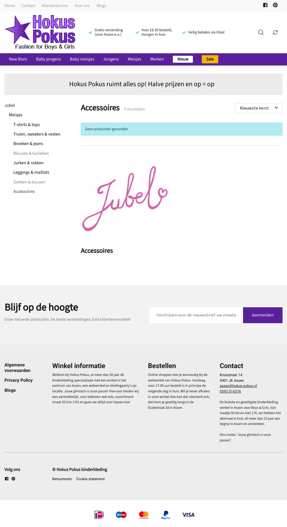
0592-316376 (230, 392)
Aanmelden (263, 315)
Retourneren (62, 479)
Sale (210, 59)
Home (9, 6)
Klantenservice (55, 6)
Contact (28, 6)
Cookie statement (90, 479)
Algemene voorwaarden (17, 367)
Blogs (101, 6)
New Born (18, 59)
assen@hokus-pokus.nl (238, 386)
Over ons (82, 6)
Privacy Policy (18, 380)
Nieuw (182, 59)
